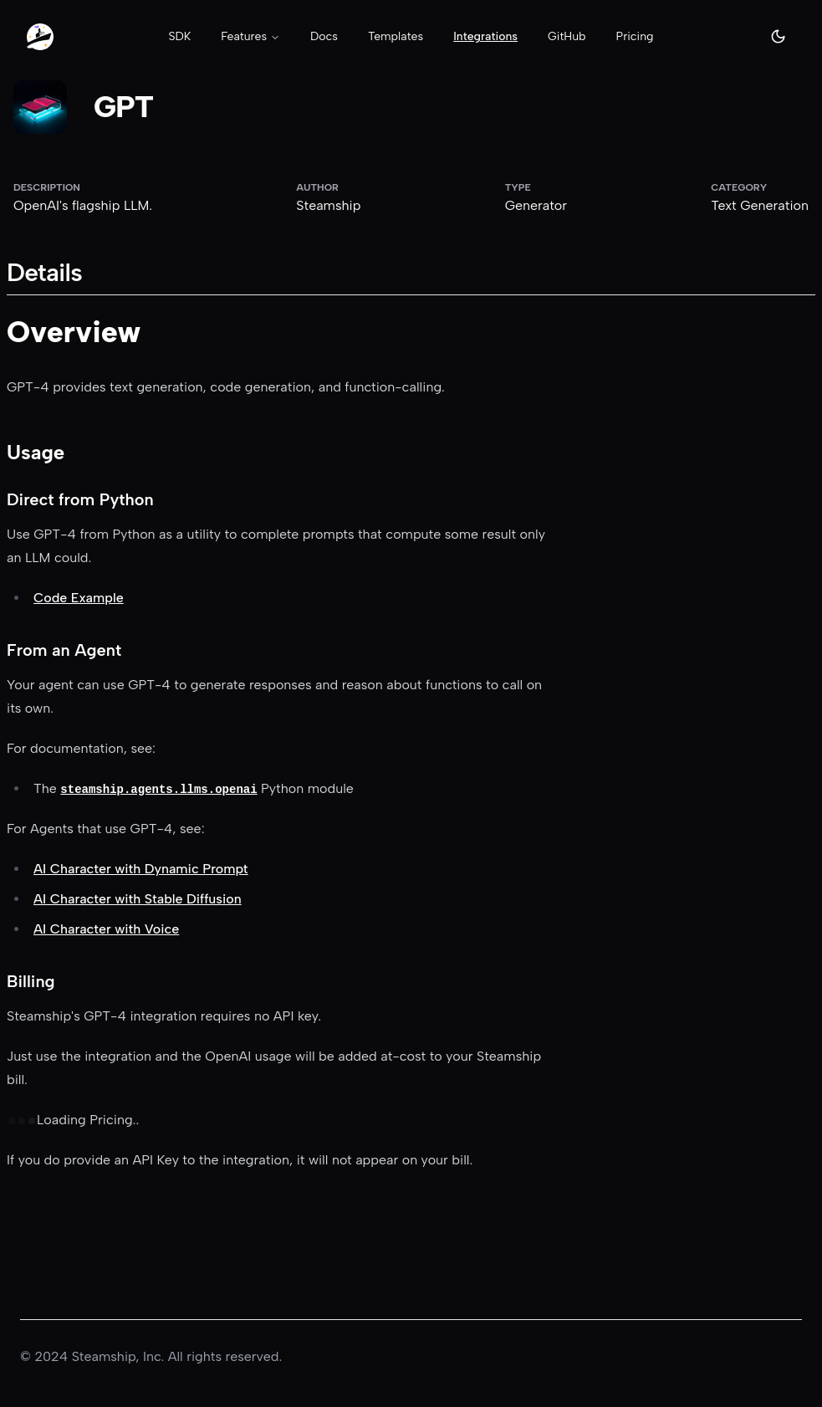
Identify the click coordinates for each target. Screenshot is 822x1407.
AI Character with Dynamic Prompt (140, 869)
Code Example (78, 598)
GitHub (567, 36)
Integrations (485, 36)
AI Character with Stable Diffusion (137, 899)
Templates (395, 36)
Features (250, 36)
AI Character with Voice (106, 929)
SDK (179, 36)
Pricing (635, 36)
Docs (324, 36)
